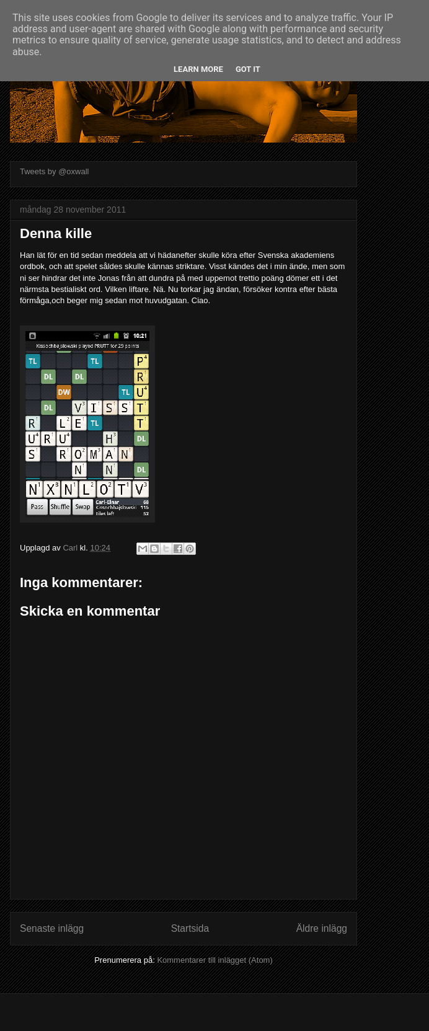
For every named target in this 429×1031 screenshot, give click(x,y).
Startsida (190, 928)
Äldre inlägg (321, 928)
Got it (248, 69)
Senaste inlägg (52, 928)
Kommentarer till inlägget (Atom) (214, 960)
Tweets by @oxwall (54, 171)
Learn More (198, 69)
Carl (71, 547)
